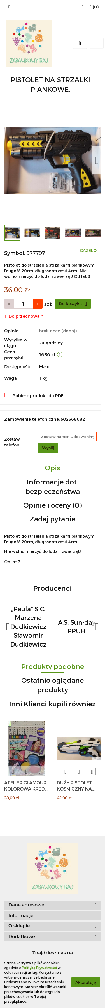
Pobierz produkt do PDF (34, 395)
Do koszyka (73, 303)
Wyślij (48, 447)
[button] (94, 7)
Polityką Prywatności (39, 968)
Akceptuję (85, 982)
